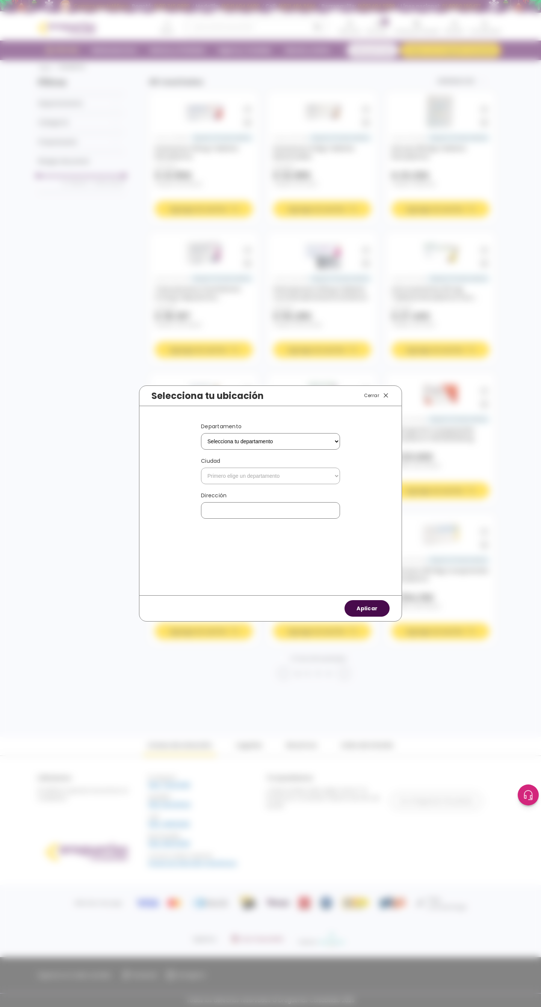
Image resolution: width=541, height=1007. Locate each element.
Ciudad (211, 461)
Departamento (221, 426)
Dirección (214, 495)
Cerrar (377, 395)
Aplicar (367, 608)
